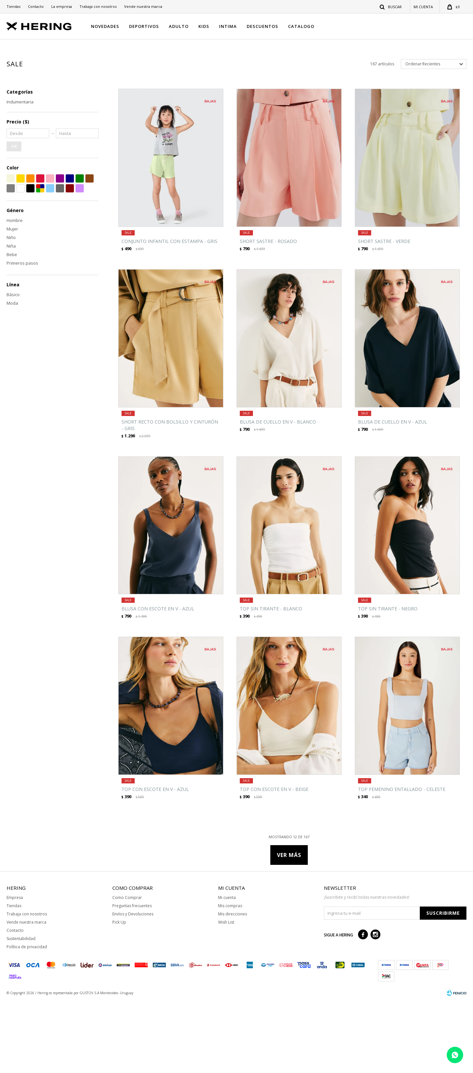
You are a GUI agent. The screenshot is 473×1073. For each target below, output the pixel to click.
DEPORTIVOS (144, 26)
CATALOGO (301, 26)
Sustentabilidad (21, 1010)
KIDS (203, 26)
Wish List (226, 994)
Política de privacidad (27, 1018)
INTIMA (228, 26)
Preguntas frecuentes (132, 977)
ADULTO (179, 26)
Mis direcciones (232, 986)
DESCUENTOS (262, 26)
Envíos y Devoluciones (132, 986)
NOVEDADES (105, 26)
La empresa (61, 6)
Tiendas (13, 6)
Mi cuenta (227, 969)
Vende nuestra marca (143, 6)
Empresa (15, 969)
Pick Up (119, 994)
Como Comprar (127, 969)
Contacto (36, 6)
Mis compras (230, 977)
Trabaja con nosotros (98, 6)
